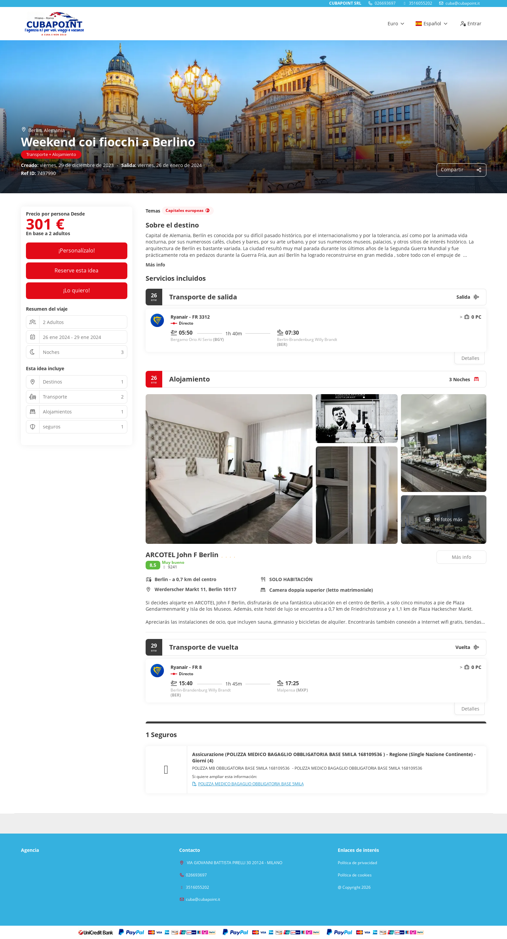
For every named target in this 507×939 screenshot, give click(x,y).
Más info (155, 264)
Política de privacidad (357, 862)
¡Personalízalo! (77, 250)
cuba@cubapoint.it (462, 3)
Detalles (470, 358)
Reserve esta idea (76, 270)
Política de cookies (355, 875)
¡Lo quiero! (76, 290)
